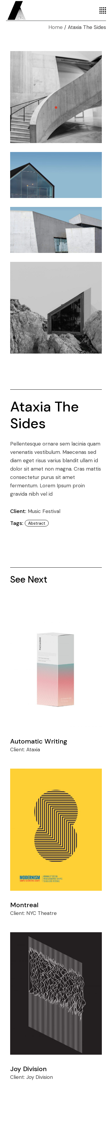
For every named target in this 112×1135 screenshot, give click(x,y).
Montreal (24, 905)
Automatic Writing (38, 741)
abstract (36, 523)
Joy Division (28, 1069)
